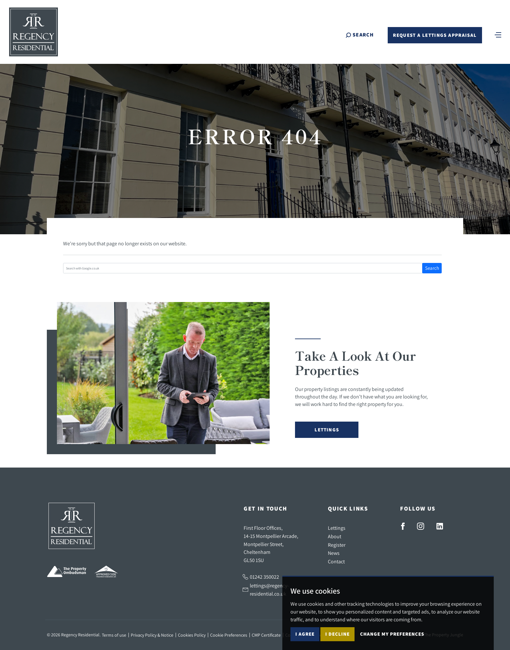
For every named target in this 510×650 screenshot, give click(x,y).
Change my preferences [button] (392, 634)
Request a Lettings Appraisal (434, 35)
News (334, 553)
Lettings (327, 429)
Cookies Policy (192, 635)
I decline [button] (337, 634)
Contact (336, 561)
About (334, 536)
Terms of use (114, 635)
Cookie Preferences (228, 635)
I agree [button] (305, 634)
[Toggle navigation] (498, 34)
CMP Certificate (266, 635)
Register (336, 545)
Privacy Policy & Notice (152, 635)
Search (432, 268)
